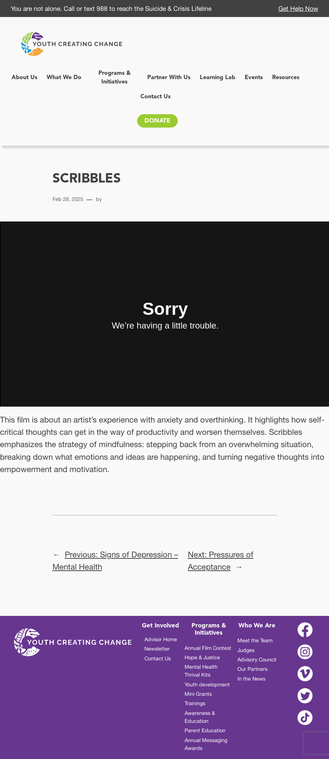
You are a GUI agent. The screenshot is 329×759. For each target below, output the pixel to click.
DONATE (157, 121)
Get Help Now (298, 8)
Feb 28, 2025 (67, 199)
